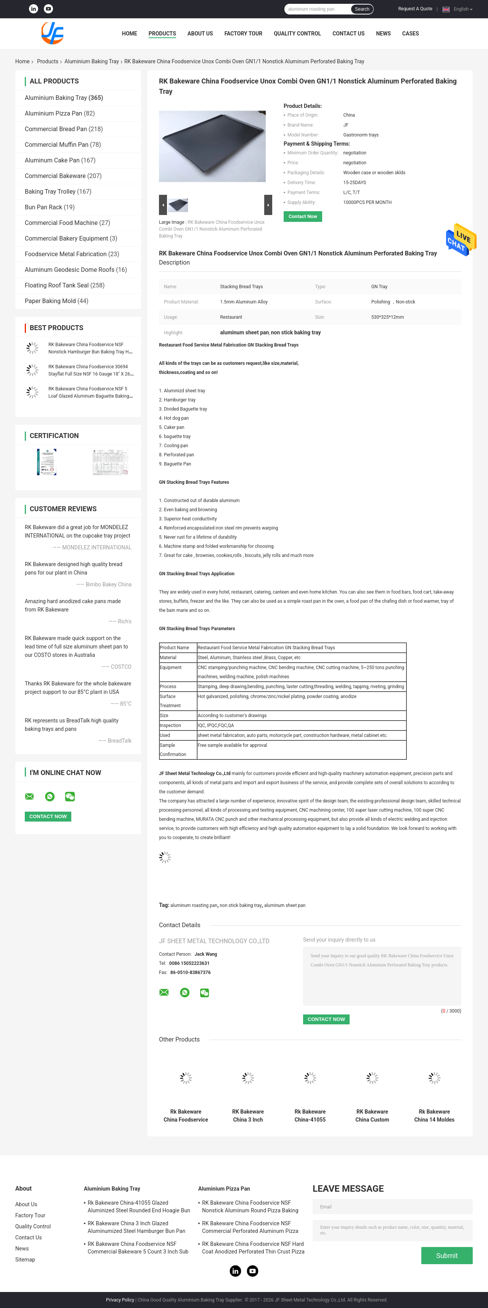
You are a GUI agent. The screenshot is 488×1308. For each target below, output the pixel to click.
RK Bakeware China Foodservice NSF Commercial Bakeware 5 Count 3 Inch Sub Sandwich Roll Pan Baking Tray (138, 1249)
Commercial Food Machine (61, 222)
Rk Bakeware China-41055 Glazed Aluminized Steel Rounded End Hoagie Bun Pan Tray (310, 1116)
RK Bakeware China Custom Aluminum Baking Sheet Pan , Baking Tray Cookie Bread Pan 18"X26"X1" (372, 1116)
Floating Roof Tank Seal (57, 285)
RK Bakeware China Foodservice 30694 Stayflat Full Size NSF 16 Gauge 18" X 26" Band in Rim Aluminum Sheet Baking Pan (90, 374)
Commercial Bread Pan (56, 129)
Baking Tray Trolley (50, 191)
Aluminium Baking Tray (91, 61)
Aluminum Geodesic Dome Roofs (69, 269)
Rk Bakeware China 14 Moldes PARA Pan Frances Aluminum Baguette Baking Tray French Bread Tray (434, 1116)
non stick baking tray (241, 905)
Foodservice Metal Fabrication (66, 254)
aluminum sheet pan (285, 905)
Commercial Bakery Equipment (66, 238)
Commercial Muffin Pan (56, 144)
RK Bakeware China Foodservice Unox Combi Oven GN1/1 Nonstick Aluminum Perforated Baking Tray (212, 229)
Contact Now (303, 216)
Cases (410, 33)
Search (362, 9)
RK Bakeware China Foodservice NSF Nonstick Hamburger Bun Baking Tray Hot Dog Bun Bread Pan (90, 352)
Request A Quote (415, 8)
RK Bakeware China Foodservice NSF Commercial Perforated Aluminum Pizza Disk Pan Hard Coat (250, 1228)
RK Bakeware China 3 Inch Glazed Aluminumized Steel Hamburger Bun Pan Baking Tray (248, 1116)
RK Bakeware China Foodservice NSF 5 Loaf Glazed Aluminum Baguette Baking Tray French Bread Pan (88, 396)
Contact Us (348, 33)
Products (162, 33)
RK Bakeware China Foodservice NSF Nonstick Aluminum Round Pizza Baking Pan (250, 1208)
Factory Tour (244, 33)
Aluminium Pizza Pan (53, 113)
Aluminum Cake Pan (52, 160)
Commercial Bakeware (55, 176)
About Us (200, 33)
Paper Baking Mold (50, 301)
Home (129, 33)
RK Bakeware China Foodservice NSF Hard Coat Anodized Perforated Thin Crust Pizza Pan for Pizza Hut (253, 1249)
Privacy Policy (120, 1300)
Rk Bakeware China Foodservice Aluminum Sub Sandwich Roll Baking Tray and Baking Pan (186, 1116)
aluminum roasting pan (193, 905)
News (383, 33)
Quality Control (297, 33)
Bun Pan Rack (43, 207)
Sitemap (25, 1260)
